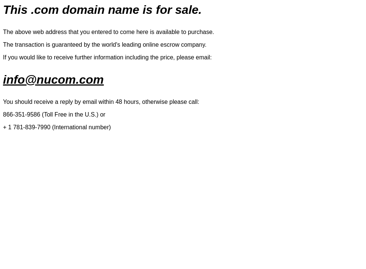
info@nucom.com (53, 79)
